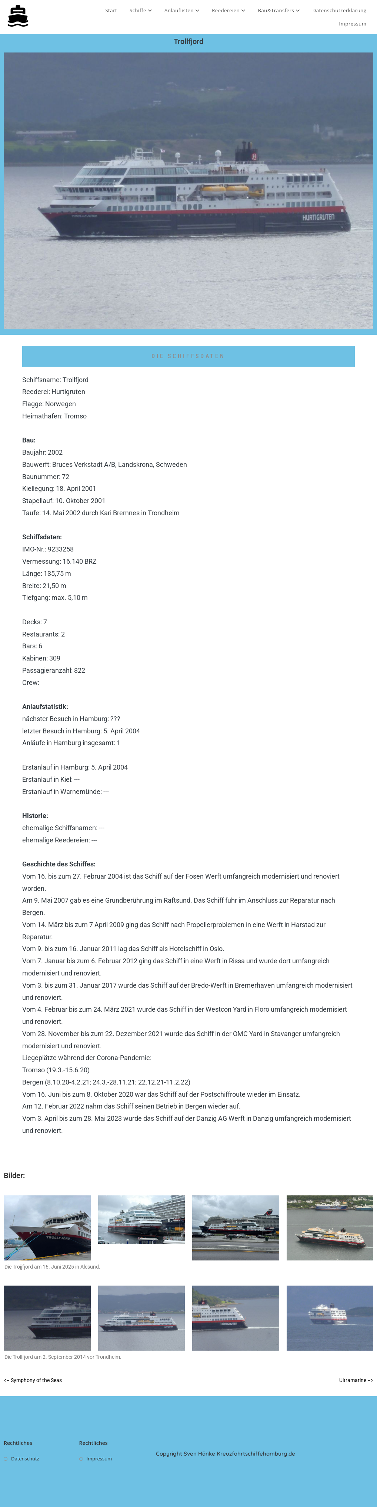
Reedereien (229, 10)
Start (111, 10)
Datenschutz (25, 1458)
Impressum (353, 23)
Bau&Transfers (279, 10)
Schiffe (141, 10)
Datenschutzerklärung (340, 10)
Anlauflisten (182, 10)
